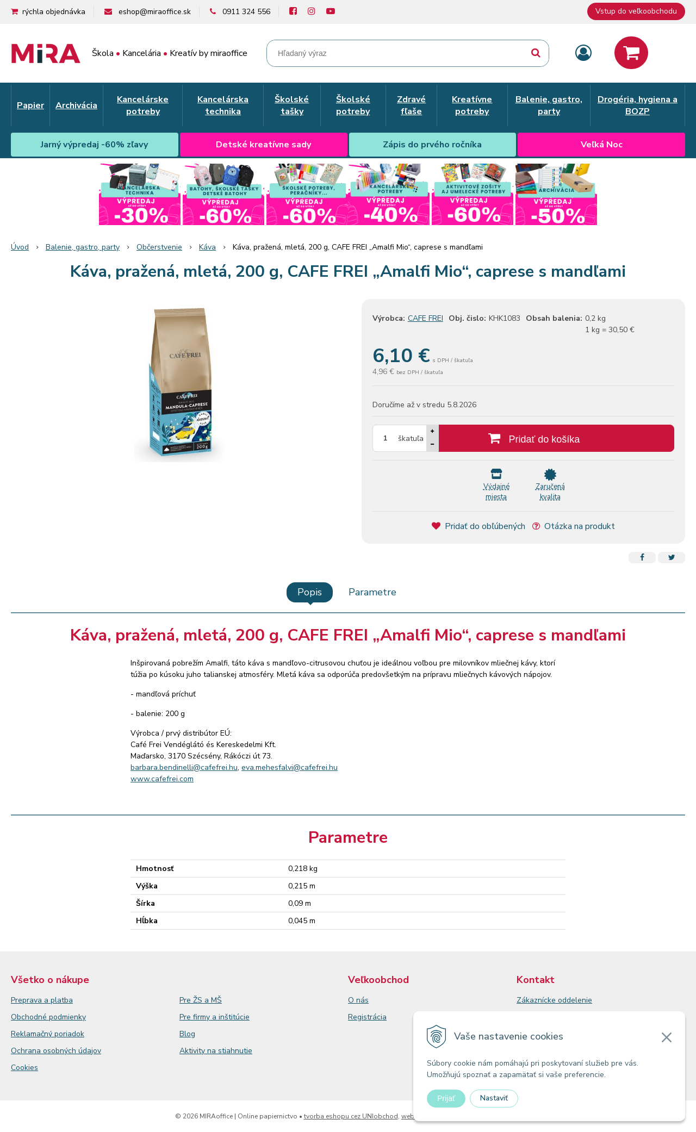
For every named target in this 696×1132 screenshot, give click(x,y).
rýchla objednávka (53, 12)
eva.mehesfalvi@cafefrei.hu (289, 767)
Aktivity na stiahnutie (215, 1051)
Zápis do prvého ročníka (432, 145)
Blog (187, 1034)
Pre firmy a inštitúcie (214, 1017)
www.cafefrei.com (162, 779)
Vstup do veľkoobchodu (636, 11)
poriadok (69, 1034)
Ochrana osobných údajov (56, 1051)
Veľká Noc (602, 145)
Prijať (446, 1098)
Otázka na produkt (573, 526)
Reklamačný (32, 1034)
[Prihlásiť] (583, 53)
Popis (309, 592)
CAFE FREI (425, 318)
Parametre (372, 592)
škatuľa (411, 438)
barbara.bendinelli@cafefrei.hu (184, 767)
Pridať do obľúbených (478, 526)
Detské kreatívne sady (263, 145)
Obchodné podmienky (48, 1017)
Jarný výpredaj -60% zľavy (94, 145)
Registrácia (367, 1017)
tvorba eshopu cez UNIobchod (351, 1116)
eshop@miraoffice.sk (155, 12)
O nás (358, 1000)
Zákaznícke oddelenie (554, 1000)
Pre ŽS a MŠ (200, 1000)
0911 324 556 (246, 12)
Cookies (24, 1067)
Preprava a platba (42, 1000)
